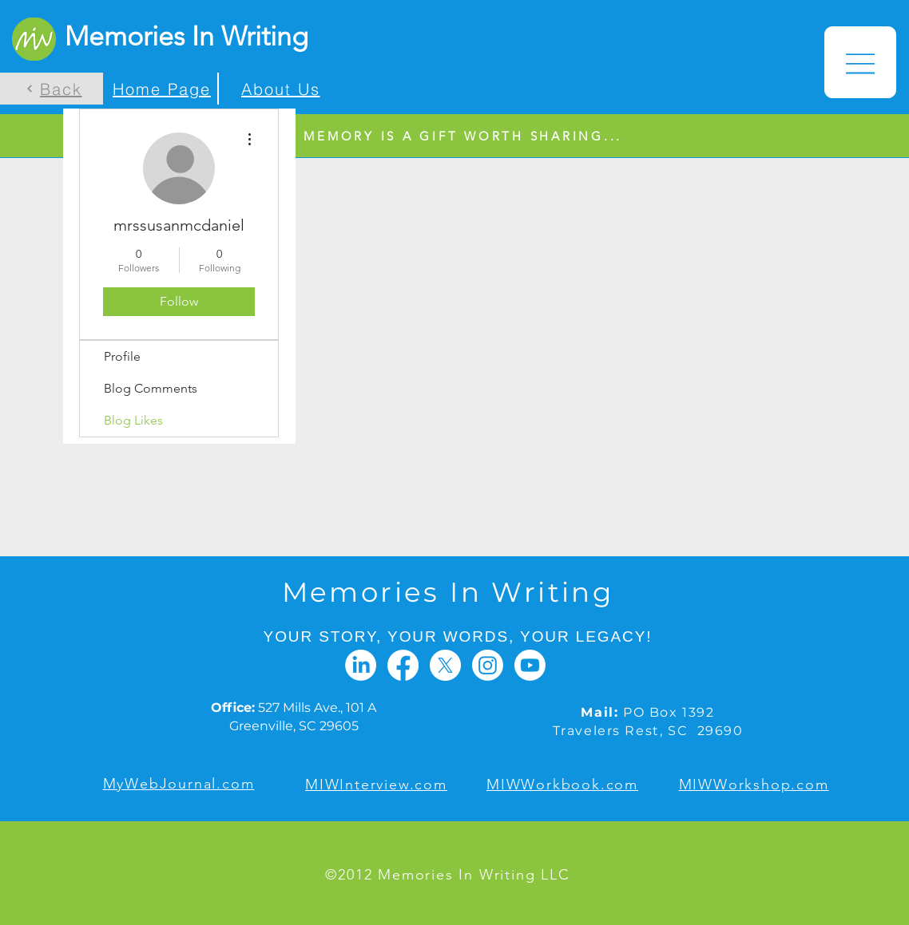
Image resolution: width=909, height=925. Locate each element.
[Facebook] (403, 665)
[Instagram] (487, 665)
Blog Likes (133, 420)
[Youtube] (530, 665)
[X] (445, 665)
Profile (122, 356)
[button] (860, 62)
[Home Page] (160, 89)
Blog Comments (150, 388)
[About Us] (278, 89)
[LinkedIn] (360, 665)
